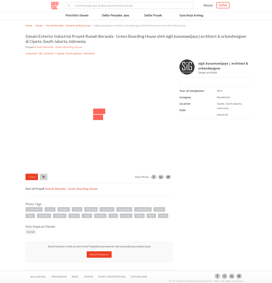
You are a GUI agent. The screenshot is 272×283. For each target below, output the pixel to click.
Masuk (208, 5)
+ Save (32, 176)
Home (29, 25)
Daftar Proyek (153, 15)
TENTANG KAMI (139, 276)
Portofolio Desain (77, 15)
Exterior (49, 53)
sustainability (143, 209)
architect (60, 215)
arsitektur (44, 215)
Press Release (59, 276)
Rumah (31, 232)
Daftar (223, 5)
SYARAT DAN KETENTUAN (112, 276)
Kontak (89, 276)
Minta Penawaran (99, 254)
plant (151, 215)
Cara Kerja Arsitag (191, 15)
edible (140, 215)
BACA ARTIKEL (38, 276)
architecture (34, 209)
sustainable (124, 209)
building (64, 209)
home (163, 215)
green (50, 209)
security (126, 215)
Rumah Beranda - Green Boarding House (68, 25)
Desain (39, 25)
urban (87, 215)
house (77, 209)
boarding (91, 209)
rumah (159, 209)
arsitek (74, 215)
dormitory (107, 209)
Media (75, 276)
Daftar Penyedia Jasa (115, 15)
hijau (30, 215)
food (113, 215)
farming (100, 215)
